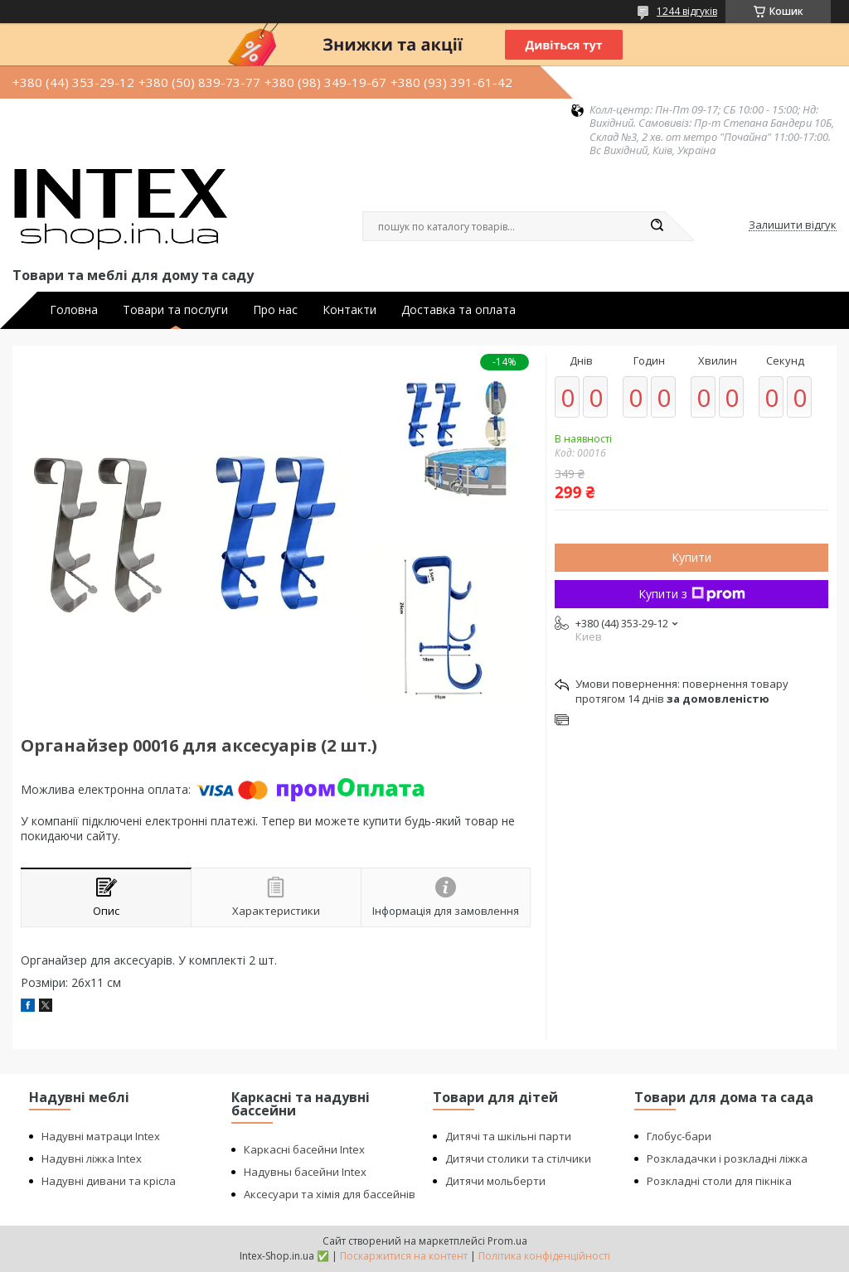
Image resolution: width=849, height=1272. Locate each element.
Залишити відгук (793, 225)
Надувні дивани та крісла (108, 1180)
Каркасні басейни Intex (304, 1149)
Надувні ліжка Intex (91, 1158)
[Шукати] (656, 226)
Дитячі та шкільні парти (508, 1136)
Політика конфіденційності (544, 1256)
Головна (74, 310)
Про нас (275, 310)
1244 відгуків (687, 11)
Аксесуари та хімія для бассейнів (329, 1194)
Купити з (691, 594)
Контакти (349, 310)
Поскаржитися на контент (404, 1256)
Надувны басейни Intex (305, 1171)
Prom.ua (507, 1241)
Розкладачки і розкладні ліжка (727, 1158)
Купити (691, 557)
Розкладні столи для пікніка (719, 1180)
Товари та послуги (175, 310)
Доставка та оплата (458, 310)
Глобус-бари (679, 1136)
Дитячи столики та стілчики (518, 1158)
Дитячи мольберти (495, 1180)
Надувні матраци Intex (100, 1136)
